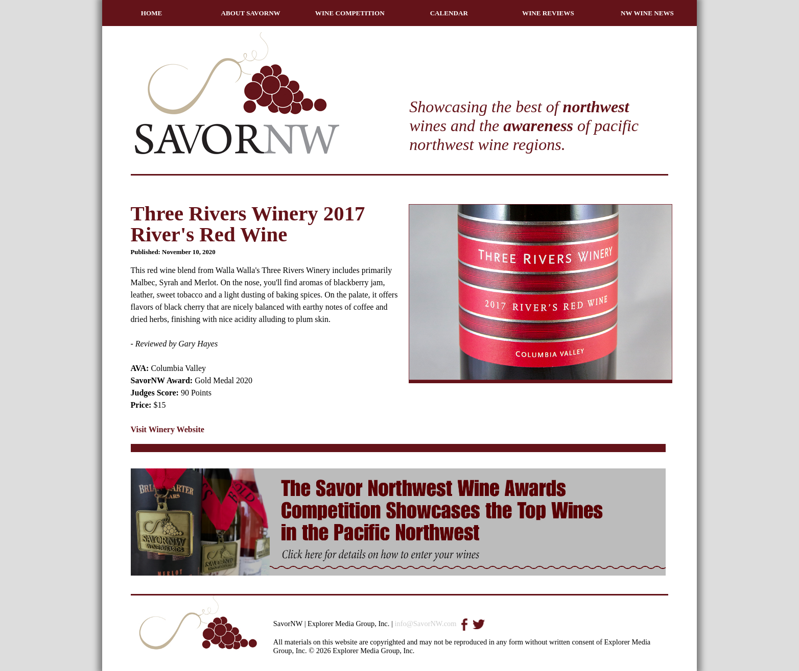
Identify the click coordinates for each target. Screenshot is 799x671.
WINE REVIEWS (548, 13)
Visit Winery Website (167, 429)
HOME (151, 13)
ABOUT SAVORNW (250, 13)
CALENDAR (449, 13)
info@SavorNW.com (425, 623)
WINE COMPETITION (350, 13)
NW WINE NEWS (647, 13)
